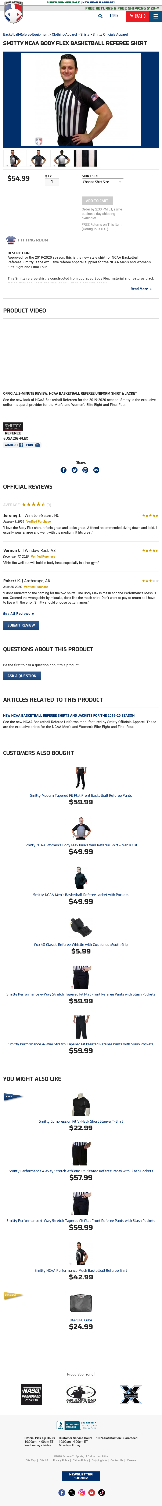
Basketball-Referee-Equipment (25, 34)
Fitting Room (33, 240)
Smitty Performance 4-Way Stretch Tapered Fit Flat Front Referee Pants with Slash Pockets (81, 994)
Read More (141, 289)
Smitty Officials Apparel (110, 34)
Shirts (84, 34)
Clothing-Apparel (64, 34)
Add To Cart (97, 201)
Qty (48, 176)
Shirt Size (91, 176)
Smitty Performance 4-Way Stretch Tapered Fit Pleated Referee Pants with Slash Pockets (81, 1044)
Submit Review (21, 625)
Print (30, 445)
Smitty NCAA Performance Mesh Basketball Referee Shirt (81, 1270)
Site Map (31, 1460)
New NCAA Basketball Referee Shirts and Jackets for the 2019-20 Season (68, 716)
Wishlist (11, 445)
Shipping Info (99, 1460)
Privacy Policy (61, 1460)
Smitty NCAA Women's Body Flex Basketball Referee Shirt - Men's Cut (81, 845)
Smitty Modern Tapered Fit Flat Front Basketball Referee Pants (81, 795)
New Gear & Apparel (99, 2)
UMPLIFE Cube (81, 1320)
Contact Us (117, 1460)
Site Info (44, 1460)
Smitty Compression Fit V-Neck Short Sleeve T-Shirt (81, 1121)
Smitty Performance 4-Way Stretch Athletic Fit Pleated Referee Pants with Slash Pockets (81, 1171)
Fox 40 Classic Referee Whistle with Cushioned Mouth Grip (81, 944)
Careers (131, 1460)
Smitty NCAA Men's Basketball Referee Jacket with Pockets (81, 895)
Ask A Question (21, 676)
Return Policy (80, 1460)
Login (114, 16)
